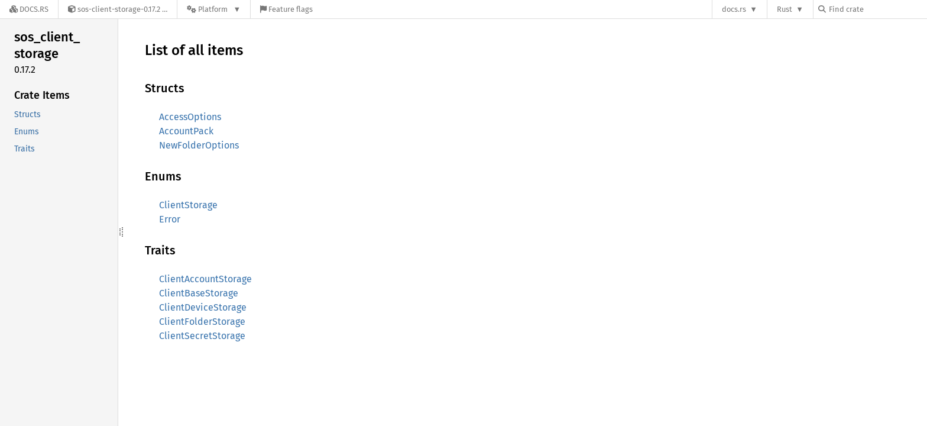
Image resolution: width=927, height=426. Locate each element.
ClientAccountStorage (205, 279)
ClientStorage (188, 205)
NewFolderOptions (199, 145)
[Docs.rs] (29, 9)
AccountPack (186, 131)
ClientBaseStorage (198, 293)
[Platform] (213, 9)
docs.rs (734, 9)
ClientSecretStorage (202, 335)
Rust (784, 9)
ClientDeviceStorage (203, 307)
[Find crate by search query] (877, 9)
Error (169, 219)
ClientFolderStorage (202, 321)
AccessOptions (190, 116)
